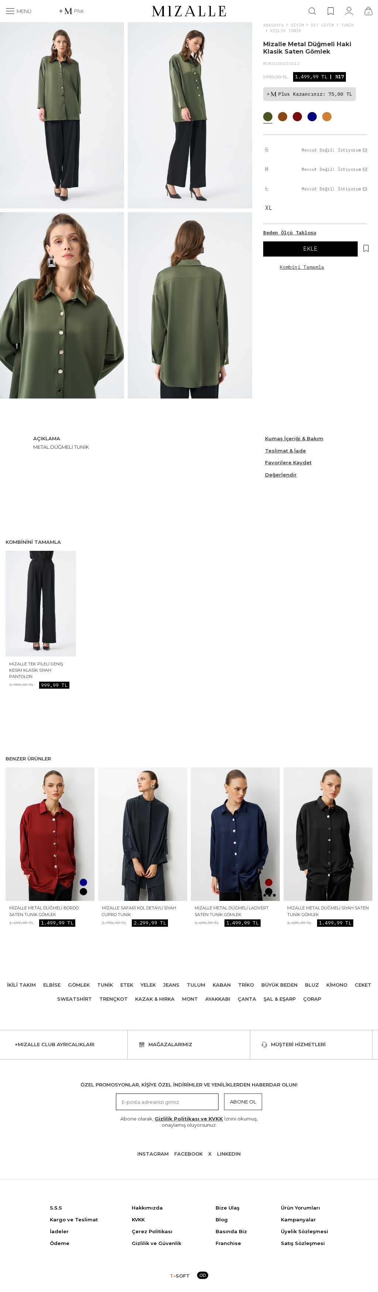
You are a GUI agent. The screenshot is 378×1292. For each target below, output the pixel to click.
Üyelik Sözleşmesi (304, 1231)
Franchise (228, 1243)
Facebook (188, 1154)
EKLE (310, 248)
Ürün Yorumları (300, 1208)
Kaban (222, 985)
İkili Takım (21, 985)
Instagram (153, 1154)
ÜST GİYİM (322, 25)
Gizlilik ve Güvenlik (156, 1243)
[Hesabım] (349, 11)
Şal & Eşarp (280, 999)
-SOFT (180, 1276)
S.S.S (56, 1208)
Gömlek (79, 985)
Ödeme (59, 1243)
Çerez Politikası (152, 1231)
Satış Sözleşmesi (303, 1243)
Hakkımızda (147, 1208)
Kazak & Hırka (155, 999)
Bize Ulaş (228, 1208)
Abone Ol (243, 1102)
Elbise (52, 985)
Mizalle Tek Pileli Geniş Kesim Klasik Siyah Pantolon (36, 670)
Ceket (363, 985)
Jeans (171, 985)
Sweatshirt (74, 999)
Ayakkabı (217, 999)
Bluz (312, 985)
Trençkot (113, 999)
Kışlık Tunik (285, 30)
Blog (222, 1220)
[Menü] (18, 11)
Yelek (148, 985)
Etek (126, 985)
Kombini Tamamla (302, 267)
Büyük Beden (279, 985)
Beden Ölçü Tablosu (289, 233)
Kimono (336, 985)
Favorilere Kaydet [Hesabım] (288, 462)
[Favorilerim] (330, 11)
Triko (246, 985)
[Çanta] (368, 11)
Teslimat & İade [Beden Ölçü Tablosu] (285, 451)
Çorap (312, 999)
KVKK (138, 1220)
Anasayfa (273, 25)
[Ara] (312, 11)
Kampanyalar (298, 1220)
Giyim (297, 25)
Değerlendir (281, 475)
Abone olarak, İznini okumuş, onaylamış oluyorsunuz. (189, 1122)
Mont (190, 999)
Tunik (347, 25)
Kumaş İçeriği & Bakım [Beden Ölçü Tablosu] (294, 438)
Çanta (247, 999)
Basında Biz (231, 1231)
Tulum (196, 985)
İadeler (59, 1231)
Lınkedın (229, 1154)
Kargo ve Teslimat (74, 1220)
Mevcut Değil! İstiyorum (334, 150)
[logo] (189, 11)
